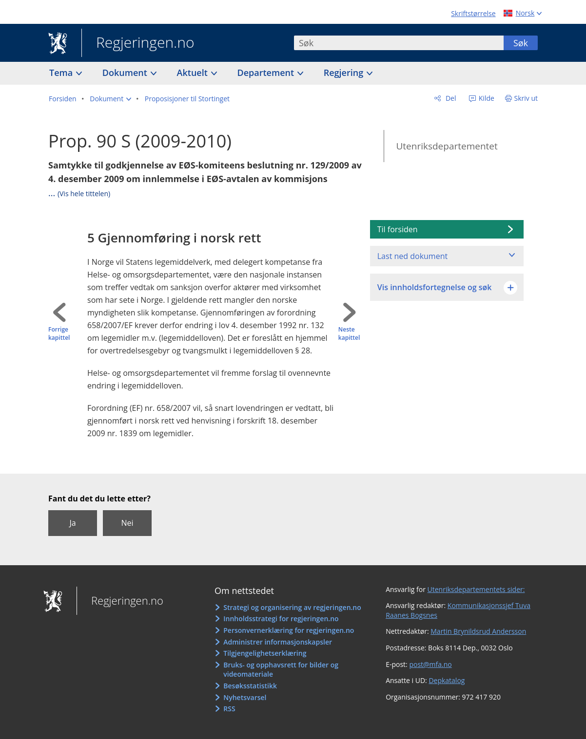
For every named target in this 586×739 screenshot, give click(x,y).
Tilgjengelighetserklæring (264, 653)
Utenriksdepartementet (446, 146)
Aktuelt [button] (193, 72)
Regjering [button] (345, 72)
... (79, 193)
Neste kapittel (349, 334)
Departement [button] (266, 72)
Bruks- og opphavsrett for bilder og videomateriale (280, 669)
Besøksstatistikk (250, 685)
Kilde (485, 98)
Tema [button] (62, 72)
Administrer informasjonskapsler (277, 642)
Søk (520, 43)
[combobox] (399, 43)
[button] (110, 99)
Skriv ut (526, 98)
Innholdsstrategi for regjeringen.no (280, 618)
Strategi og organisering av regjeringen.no (292, 607)
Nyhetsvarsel (244, 697)
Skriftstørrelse (473, 13)
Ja (72, 522)
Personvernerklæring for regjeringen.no (288, 630)
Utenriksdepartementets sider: (476, 589)
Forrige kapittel (59, 334)
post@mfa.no (430, 664)
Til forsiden (397, 229)
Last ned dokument (412, 256)
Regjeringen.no (138, 43)
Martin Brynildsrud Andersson (478, 631)
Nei (127, 522)
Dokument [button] (126, 72)
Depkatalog (447, 680)
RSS (229, 708)
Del (450, 98)
